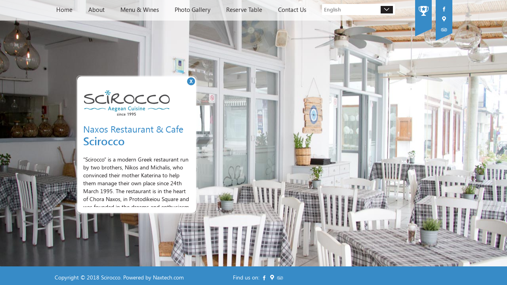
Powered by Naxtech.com (153, 277)
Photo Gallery (192, 10)
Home (64, 10)
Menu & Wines (139, 10)
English (332, 9)
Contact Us (292, 10)
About (96, 10)
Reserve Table (244, 10)
